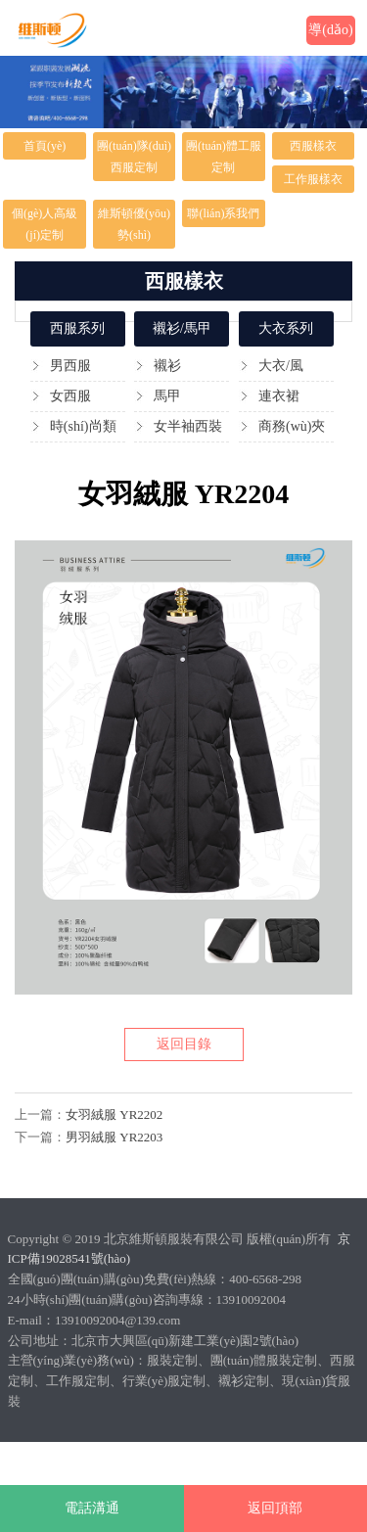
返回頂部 (275, 1508)
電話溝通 (92, 1508)
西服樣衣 (313, 146)
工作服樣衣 (313, 179)
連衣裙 (278, 396)
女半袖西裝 (188, 426)
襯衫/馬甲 (182, 328)
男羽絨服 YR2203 (114, 1137)
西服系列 (77, 328)
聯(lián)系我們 (223, 213)
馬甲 (167, 396)
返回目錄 (184, 1044)
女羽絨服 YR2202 (114, 1114)
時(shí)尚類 (83, 426)
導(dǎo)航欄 (330, 34)
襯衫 (167, 365)
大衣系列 (285, 328)
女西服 (70, 396)
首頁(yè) (44, 146)
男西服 (70, 365)
